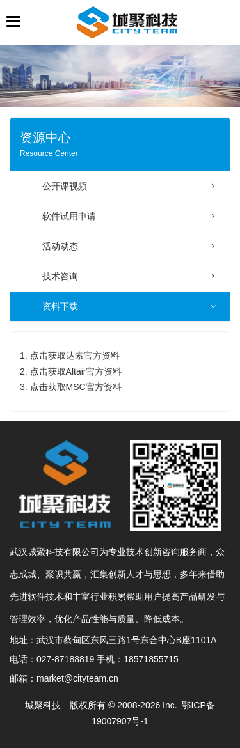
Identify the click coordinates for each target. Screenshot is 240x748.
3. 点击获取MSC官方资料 (71, 387)
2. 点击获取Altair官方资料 (71, 371)
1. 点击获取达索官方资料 (70, 355)
